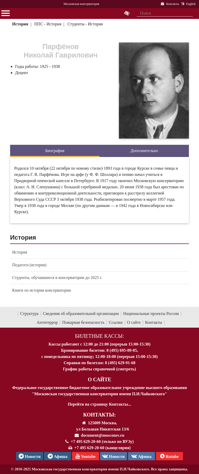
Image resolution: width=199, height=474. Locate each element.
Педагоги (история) (29, 265)
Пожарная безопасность (83, 322)
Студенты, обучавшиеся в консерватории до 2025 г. (57, 277)
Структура (29, 313)
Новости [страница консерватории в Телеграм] (30, 456)
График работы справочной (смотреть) (99, 369)
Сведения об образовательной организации (81, 313)
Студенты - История (85, 24)
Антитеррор (47, 322)
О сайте (134, 322)
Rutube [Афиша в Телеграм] (169, 456)
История (20, 24)
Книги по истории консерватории (41, 290)
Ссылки (116, 322)
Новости (113, 456)
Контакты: (99, 415)
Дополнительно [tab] (144, 150)
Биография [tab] (55, 150)
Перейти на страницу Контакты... (99, 404)
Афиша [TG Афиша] (58, 456)
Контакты (153, 322)
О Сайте (99, 379)
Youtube (85, 456)
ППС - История (47, 24)
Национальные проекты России (151, 313)
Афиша (141, 456)
